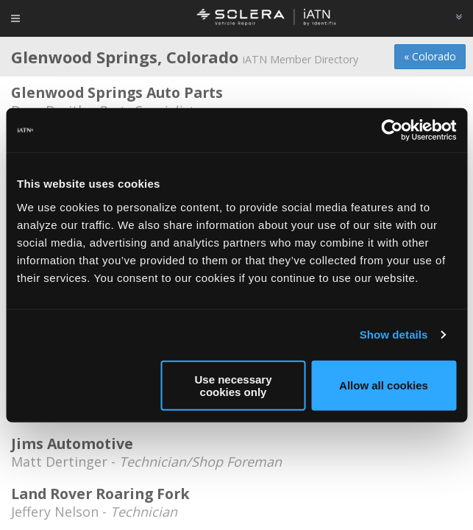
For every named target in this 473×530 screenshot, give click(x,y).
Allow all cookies (383, 385)
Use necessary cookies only (232, 385)
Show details (394, 334)
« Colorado (430, 56)
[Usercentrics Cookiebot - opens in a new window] (391, 130)
